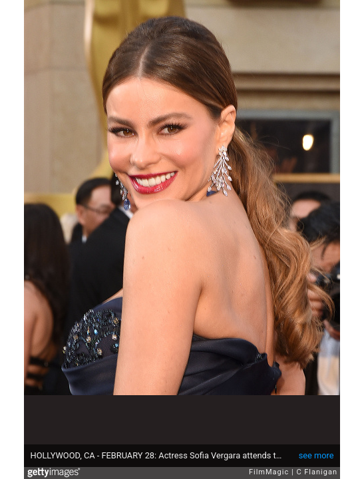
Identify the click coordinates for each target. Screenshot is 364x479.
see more (316, 455)
